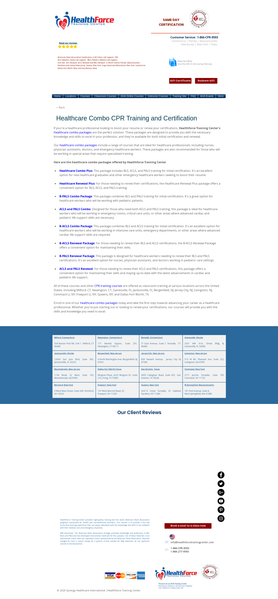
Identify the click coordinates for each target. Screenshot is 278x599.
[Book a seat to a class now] (188, 526)
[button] (70, 96)
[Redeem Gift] (206, 81)
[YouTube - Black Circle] (221, 501)
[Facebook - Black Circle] (221, 474)
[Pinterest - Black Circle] (221, 509)
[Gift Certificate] (180, 81)
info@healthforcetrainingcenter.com (192, 542)
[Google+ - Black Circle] (221, 492)
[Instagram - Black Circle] (221, 518)
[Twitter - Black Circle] (221, 483)
